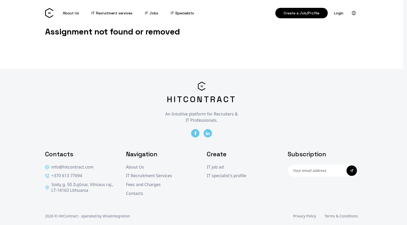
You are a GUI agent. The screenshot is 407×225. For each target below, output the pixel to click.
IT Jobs (151, 13)
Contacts (134, 193)
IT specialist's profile (226, 175)
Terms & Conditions (341, 216)
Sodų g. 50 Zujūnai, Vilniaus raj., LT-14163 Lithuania (79, 187)
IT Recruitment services (112, 13)
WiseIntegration (116, 216)
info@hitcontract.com (69, 167)
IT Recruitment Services (149, 175)
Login (338, 13)
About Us (71, 13)
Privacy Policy (304, 216)
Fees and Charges (143, 184)
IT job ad (215, 167)
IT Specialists (182, 13)
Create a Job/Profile (301, 13)
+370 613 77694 (63, 175)
